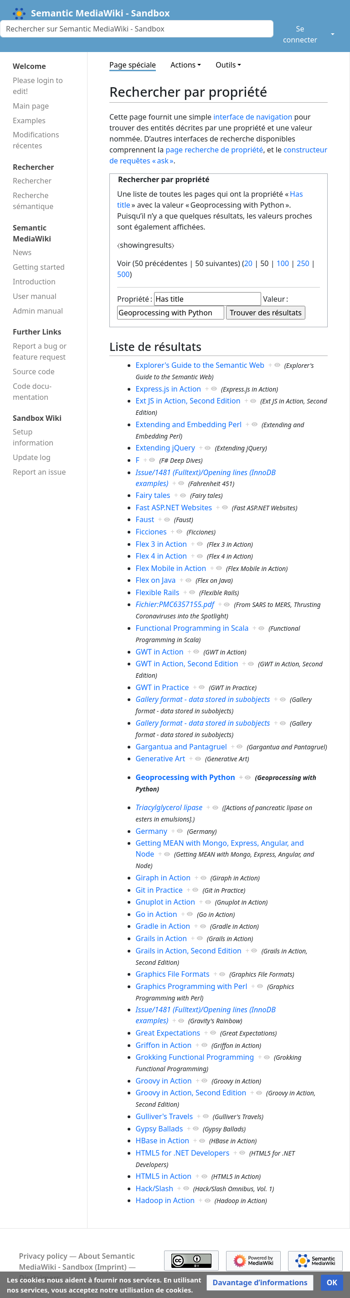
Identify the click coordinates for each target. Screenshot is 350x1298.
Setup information (33, 437)
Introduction (34, 282)
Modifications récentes (36, 140)
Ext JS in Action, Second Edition (188, 401)
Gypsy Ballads (159, 1129)
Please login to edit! (38, 85)
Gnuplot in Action (166, 902)
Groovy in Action (164, 1081)
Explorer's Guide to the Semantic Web (200, 365)
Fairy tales (153, 495)
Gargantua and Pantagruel (181, 747)
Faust (145, 519)
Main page (31, 106)
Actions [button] (183, 65)
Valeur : (275, 299)
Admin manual (38, 311)
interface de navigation (252, 117)
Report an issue (39, 472)
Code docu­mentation (32, 391)
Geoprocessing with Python (185, 777)
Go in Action (156, 914)
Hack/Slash (154, 1188)
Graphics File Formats (173, 974)
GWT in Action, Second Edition (187, 664)
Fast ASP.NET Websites (174, 507)
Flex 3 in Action (161, 544)
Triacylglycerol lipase (169, 807)
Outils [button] (226, 65)
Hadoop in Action (165, 1200)
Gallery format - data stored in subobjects (203, 699)
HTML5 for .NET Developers (183, 1153)
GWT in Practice (162, 687)
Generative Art (160, 759)
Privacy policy (43, 1256)
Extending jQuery (165, 448)
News (22, 252)
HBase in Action (163, 1141)
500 (123, 274)
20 (248, 263)
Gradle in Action (163, 926)
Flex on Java (156, 580)
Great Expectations (168, 1033)
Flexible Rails (158, 592)
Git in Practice (159, 890)
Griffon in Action (164, 1045)
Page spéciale (132, 65)
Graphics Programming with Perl (191, 986)
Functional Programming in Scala (192, 628)
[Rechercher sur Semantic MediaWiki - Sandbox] (136, 28)
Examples (29, 120)
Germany (151, 831)
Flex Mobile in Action (171, 568)
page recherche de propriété (214, 150)
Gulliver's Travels (164, 1116)
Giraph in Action (163, 878)
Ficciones (151, 532)
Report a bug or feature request (40, 351)
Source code (34, 371)
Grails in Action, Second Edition (189, 951)
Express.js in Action (168, 389)
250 (303, 263)
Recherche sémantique (33, 200)
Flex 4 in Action (161, 556)
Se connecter (300, 34)
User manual (35, 296)
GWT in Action (160, 652)
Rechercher (32, 181)
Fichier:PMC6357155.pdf (175, 604)
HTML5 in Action (164, 1176)
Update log (32, 457)
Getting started (39, 267)
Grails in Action (161, 938)
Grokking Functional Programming (195, 1057)
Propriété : (134, 299)
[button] (259, 1283)
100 (283, 263)
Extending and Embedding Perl (189, 424)
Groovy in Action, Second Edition (191, 1093)
